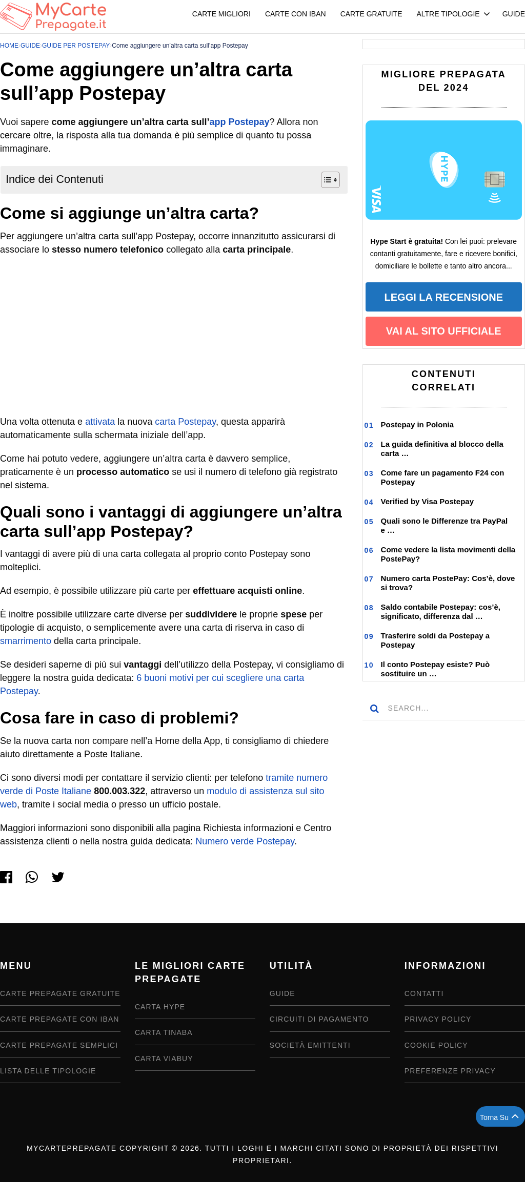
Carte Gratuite (371, 14)
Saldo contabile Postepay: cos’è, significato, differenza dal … (440, 611)
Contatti (424, 993)
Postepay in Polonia (417, 424)
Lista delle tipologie (48, 1071)
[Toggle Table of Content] (325, 180)
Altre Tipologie (447, 14)
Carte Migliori (221, 14)
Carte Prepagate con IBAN (59, 1019)
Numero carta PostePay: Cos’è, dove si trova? (448, 583)
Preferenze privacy (450, 1071)
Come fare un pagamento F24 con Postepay (442, 477)
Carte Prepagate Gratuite (60, 993)
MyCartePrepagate (72, 1148)
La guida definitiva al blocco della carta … (442, 449)
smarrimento (25, 641)
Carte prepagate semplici (59, 1045)
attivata (100, 422)
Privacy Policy (438, 1019)
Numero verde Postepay (244, 841)
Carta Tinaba (164, 1032)
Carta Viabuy (164, 1058)
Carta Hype (160, 1007)
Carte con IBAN (295, 14)
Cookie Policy (436, 1045)
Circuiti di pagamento (319, 1019)
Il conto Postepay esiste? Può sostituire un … (435, 669)
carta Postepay (185, 422)
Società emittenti (310, 1045)
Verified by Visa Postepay (427, 501)
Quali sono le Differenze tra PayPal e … (444, 525)
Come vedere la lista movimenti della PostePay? (448, 554)
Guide (513, 14)
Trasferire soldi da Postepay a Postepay (435, 640)
